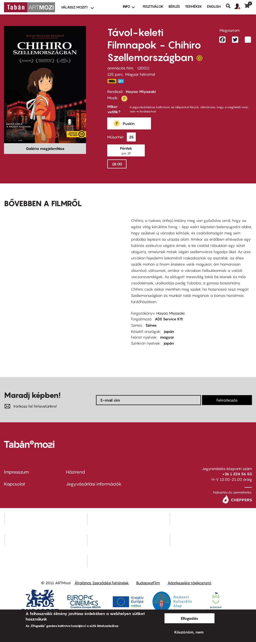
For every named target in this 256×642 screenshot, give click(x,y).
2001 (143, 68)
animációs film (120, 68)
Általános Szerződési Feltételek (101, 583)
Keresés (230, 5)
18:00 (117, 164)
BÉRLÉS (174, 6)
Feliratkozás (227, 400)
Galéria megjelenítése (45, 148)
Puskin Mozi (46, 540)
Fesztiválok (153, 6)
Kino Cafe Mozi (128, 519)
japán (169, 331)
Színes (151, 325)
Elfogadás (189, 618)
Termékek (193, 6)
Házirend (75, 472)
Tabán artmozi (211, 540)
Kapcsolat (14, 484)
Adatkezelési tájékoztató (189, 583)
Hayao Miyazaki (141, 91)
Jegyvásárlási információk (94, 484)
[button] (239, 6)
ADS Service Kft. (169, 319)
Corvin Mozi (46, 519)
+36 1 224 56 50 (237, 474)
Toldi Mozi (128, 561)
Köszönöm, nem (189, 632)
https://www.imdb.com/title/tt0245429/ (111, 81)
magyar (167, 337)
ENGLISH (214, 6)
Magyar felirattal (140, 74)
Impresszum (16, 472)
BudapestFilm (148, 583)
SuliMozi (128, 540)
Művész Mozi (211, 519)
